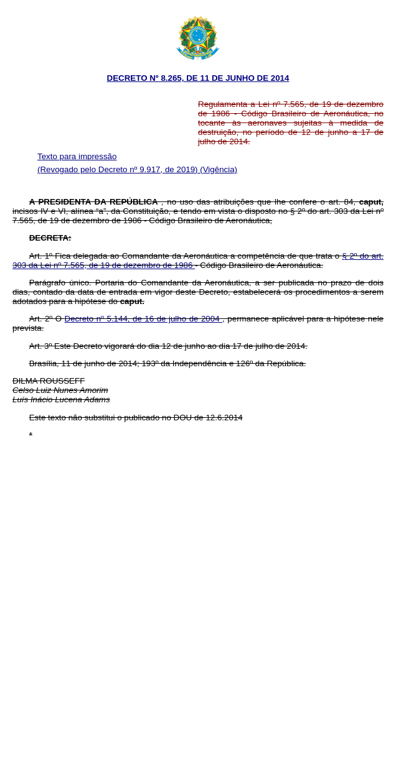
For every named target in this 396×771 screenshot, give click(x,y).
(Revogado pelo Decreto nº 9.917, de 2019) (118, 169)
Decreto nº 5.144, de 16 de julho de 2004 (144, 318)
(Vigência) (218, 169)
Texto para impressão (76, 156)
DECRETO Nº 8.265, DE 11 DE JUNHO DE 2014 (198, 78)
